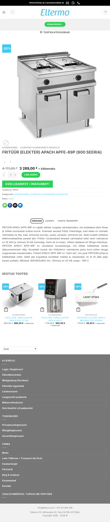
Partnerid (7, 469)
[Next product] (4, 162)
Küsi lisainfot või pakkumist (17, 408)
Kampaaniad (9, 480)
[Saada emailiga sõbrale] (15, 205)
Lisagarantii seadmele (14, 397)
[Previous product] (10, 162)
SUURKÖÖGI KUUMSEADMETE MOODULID (40, 147)
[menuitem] (20, 349)
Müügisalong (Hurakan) (15, 380)
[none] (20, 349)
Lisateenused (9, 391)
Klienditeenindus (11, 374)
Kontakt (6, 486)
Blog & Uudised (10, 474)
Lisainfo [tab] (49, 221)
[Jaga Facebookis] (10, 205)
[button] (4, 12)
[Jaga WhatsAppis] (4, 205)
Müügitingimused (12, 430)
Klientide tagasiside (13, 386)
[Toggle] (106, 402)
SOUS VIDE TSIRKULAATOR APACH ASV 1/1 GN (18, 319)
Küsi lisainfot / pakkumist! (27, 184)
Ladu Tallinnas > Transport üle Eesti (22, 458)
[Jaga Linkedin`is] (20, 205)
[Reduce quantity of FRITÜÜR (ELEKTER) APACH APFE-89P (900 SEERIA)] (4, 175)
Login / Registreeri (12, 369)
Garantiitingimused (12, 436)
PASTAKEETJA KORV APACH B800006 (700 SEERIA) (91, 319)
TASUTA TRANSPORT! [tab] (68, 221)
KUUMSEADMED (9, 147)
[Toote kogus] (11, 175)
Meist (5, 452)
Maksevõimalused (12, 402)
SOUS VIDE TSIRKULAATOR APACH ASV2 (54, 319)
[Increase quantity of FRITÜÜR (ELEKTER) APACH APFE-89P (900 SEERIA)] (15, 175)
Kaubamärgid (9, 463)
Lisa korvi (31, 174)
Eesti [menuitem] (6, 348)
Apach (11, 199)
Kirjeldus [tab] (37, 221)
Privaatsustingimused (14, 424)
